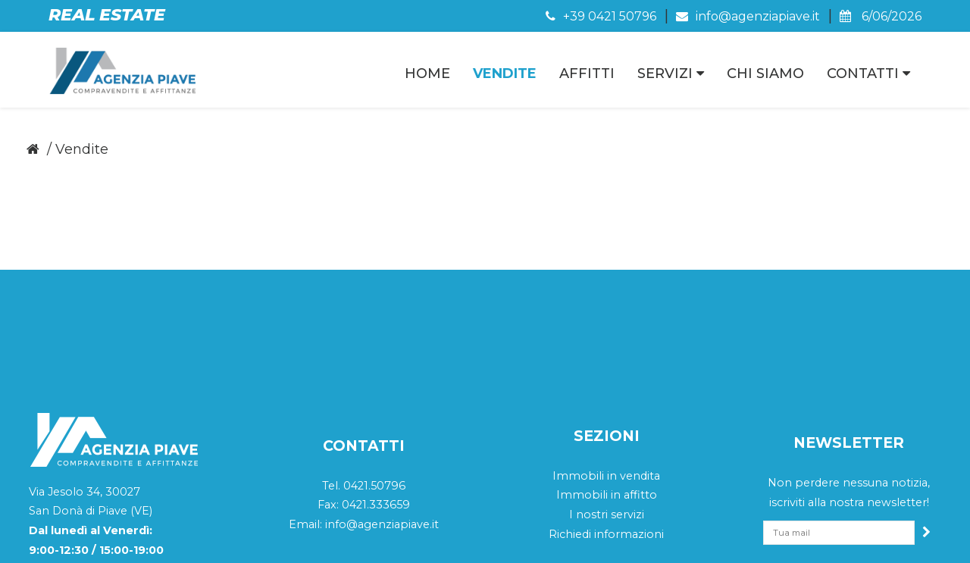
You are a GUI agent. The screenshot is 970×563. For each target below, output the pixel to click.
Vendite (505, 73)
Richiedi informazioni (606, 436)
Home (427, 73)
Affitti (587, 73)
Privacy (759, 538)
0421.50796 (374, 387)
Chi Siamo (765, 73)
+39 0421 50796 (601, 16)
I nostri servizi (606, 417)
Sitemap (814, 538)
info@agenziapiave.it (748, 16)
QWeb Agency (886, 538)
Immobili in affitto (606, 397)
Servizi (670, 73)
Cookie (706, 538)
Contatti (868, 73)
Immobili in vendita (606, 377)
